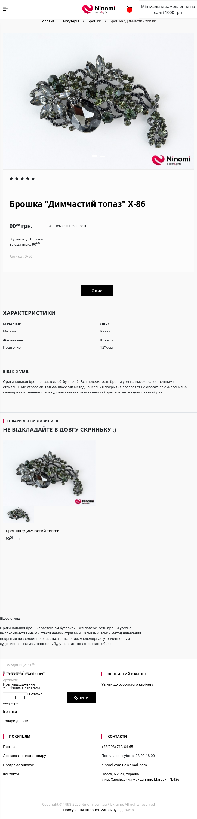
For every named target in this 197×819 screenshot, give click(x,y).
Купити (81, 697)
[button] (94, 156)
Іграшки (10, 711)
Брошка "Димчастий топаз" (33, 530)
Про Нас (10, 746)
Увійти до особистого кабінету (127, 684)
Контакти (11, 773)
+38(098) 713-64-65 (117, 746)
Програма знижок (18, 764)
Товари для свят (17, 720)
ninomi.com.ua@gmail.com (124, 764)
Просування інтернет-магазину (89, 809)
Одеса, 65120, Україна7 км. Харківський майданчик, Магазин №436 (140, 776)
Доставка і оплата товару (24, 755)
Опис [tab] (96, 290)
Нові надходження (19, 684)
